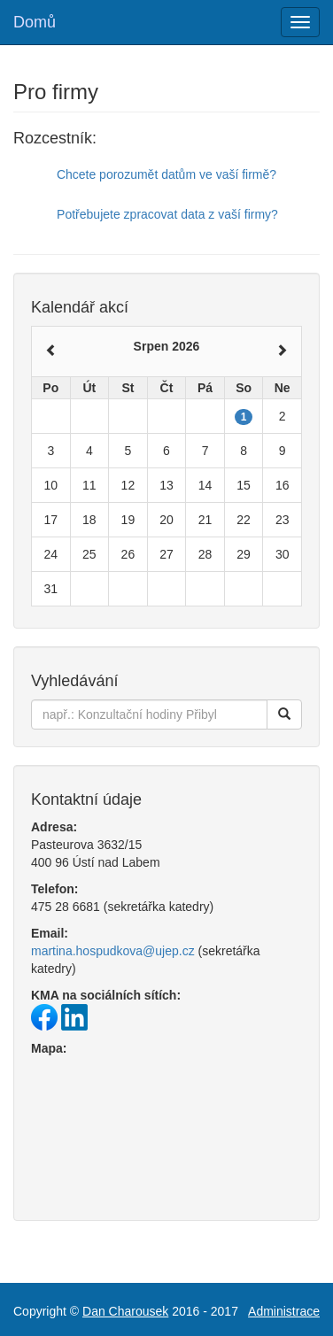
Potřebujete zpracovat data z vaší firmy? (167, 214)
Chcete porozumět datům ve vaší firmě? (166, 174)
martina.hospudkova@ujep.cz (113, 951)
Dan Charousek (125, 1311)
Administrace (284, 1311)
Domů (34, 22)
